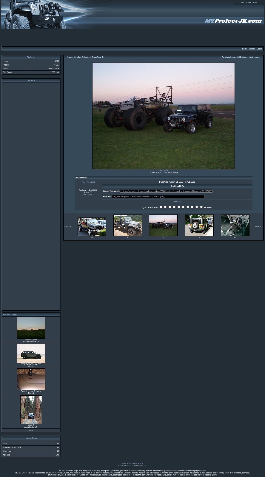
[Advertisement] (132, 37)
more (31, 430)
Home (244, 49)
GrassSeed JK (98, 57)
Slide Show (242, 57)
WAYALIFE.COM (249, 2)
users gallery (88, 194)
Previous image (229, 57)
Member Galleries (82, 57)
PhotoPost (135, 463)
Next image (254, 57)
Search (252, 49)
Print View (177, 202)
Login (259, 49)
